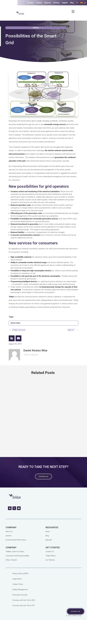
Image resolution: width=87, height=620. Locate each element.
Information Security (19, 595)
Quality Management (20, 589)
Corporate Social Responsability (17, 556)
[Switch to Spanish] (82, 3)
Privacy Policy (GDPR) (20, 574)
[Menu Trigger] (73, 11)
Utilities (36, 28)
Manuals (49, 540)
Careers (9, 536)
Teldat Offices (51, 556)
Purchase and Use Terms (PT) (23, 605)
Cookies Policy (17, 584)
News (48, 531)
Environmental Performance (16, 540)
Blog (47, 536)
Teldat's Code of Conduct (15, 552)
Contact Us (50, 552)
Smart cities (15, 323)
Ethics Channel (11, 560)
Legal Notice (17, 579)
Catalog (39, 3)
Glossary (30, 3)
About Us (9, 531)
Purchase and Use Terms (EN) (23, 600)
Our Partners (50, 560)
